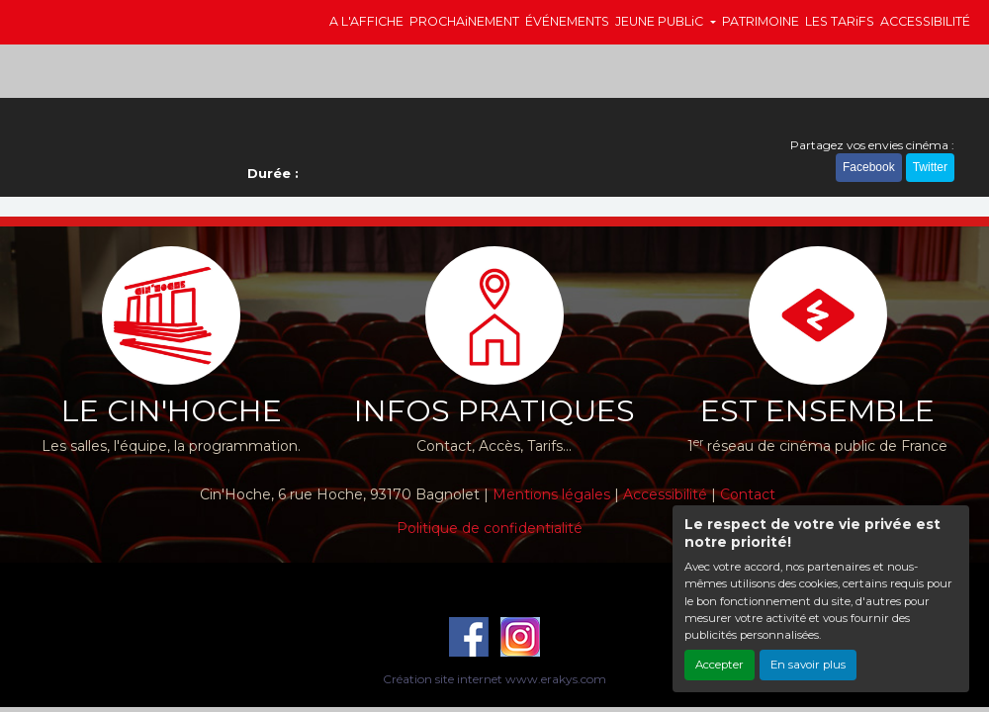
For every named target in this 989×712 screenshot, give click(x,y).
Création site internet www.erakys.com (494, 678)
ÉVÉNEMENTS (567, 21)
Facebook (869, 167)
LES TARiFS (839, 21)
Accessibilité (665, 494)
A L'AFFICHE (366, 21)
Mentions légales (553, 494)
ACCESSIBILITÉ (925, 21)
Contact (747, 494)
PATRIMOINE (760, 21)
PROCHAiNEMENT (464, 21)
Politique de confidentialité (490, 528)
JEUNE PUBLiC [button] (660, 21)
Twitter (930, 167)
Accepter (719, 664)
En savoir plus (808, 664)
